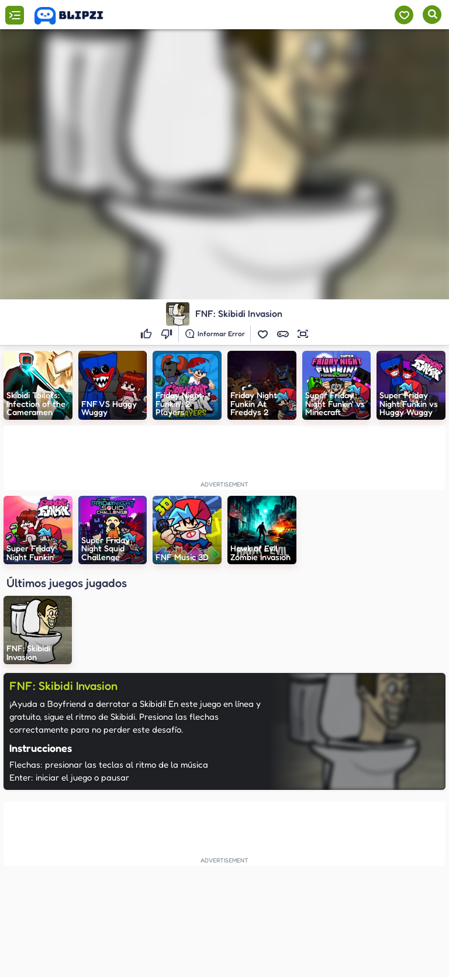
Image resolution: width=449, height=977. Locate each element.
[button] (263, 334)
